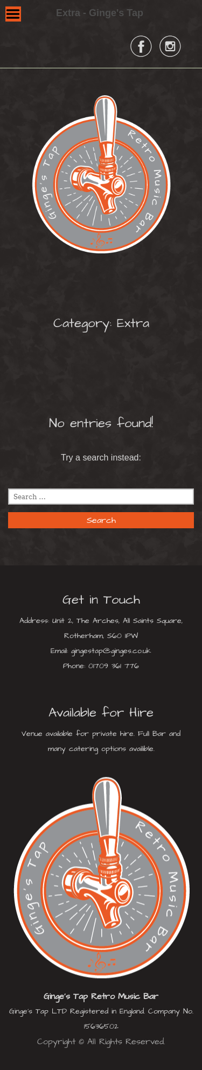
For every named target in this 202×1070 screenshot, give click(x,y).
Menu (13, 14)
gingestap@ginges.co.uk (111, 651)
